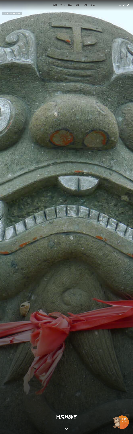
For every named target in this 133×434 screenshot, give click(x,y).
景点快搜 (17, 13)
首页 (6, 13)
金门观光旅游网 (16, 5)
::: (3, 1)
